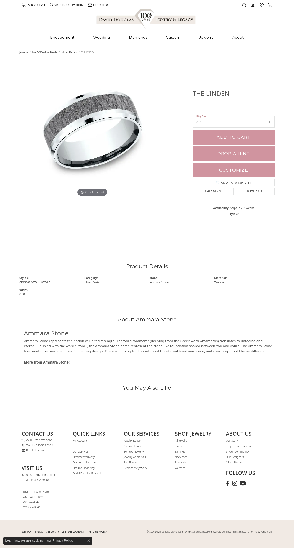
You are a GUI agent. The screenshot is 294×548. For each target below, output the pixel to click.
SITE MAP (27, 531)
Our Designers (235, 457)
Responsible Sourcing (239, 446)
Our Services (80, 451)
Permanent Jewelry (135, 468)
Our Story (232, 441)
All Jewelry (181, 441)
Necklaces (181, 457)
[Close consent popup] (88, 540)
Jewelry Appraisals (135, 457)
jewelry (23, 52)
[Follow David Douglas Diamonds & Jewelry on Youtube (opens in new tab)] (243, 484)
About (238, 37)
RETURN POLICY (98, 531)
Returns (254, 191)
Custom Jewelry (133, 446)
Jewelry (206, 37)
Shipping (213, 191)
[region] (92, 152)
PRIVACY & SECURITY (47, 531)
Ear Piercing (131, 462)
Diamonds (138, 37)
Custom (173, 37)
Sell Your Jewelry (134, 451)
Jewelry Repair (132, 441)
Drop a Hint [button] (233, 153)
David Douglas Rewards (87, 473)
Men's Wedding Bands (44, 52)
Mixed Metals (69, 52)
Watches (180, 468)
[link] (33, 5)
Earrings (180, 451)
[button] (244, 5)
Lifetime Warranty (84, 457)
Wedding (101, 37)
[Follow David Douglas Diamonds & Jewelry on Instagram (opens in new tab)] (234, 484)
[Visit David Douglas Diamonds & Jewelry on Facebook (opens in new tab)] (228, 484)
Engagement (62, 37)
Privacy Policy (62, 540)
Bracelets (180, 462)
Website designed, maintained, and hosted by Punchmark (242, 531)
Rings (178, 446)
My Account (80, 441)
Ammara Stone (159, 282)
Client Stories (234, 462)
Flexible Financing (84, 468)
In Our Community (237, 451)
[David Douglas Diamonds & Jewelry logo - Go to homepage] (146, 19)
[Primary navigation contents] (147, 37)
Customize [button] (233, 170)
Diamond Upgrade (84, 462)
